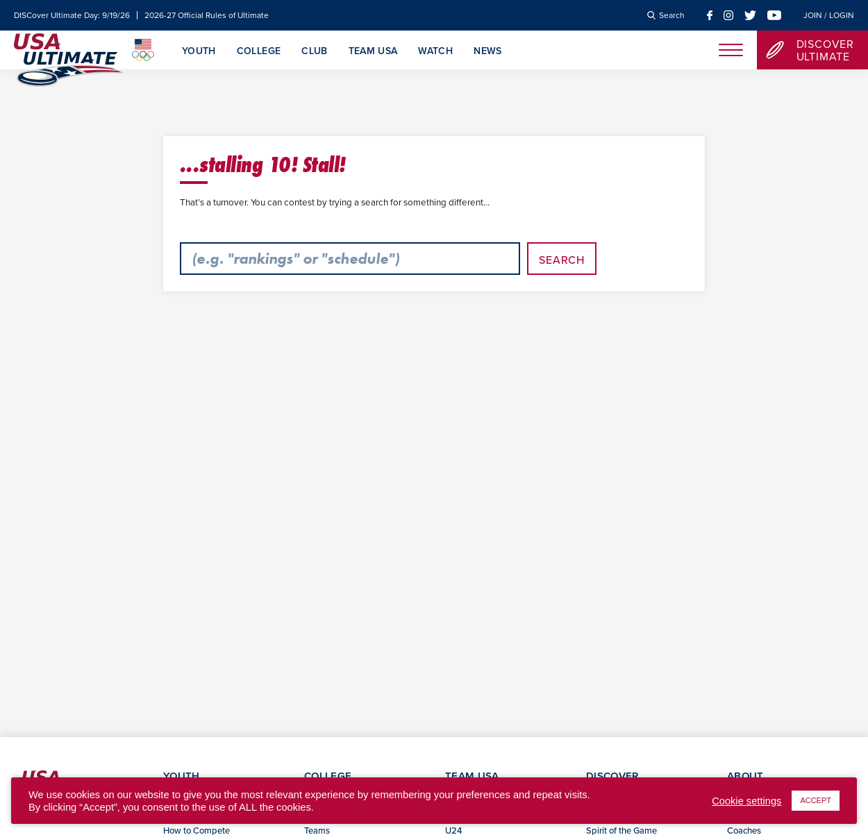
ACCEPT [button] (815, 800)
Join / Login (828, 15)
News (487, 52)
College (259, 52)
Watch (435, 52)
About (745, 775)
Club (314, 52)
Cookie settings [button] (746, 801)
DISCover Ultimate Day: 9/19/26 (72, 15)
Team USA (373, 52)
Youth (199, 52)
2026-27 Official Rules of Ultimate (206, 15)
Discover (612, 775)
